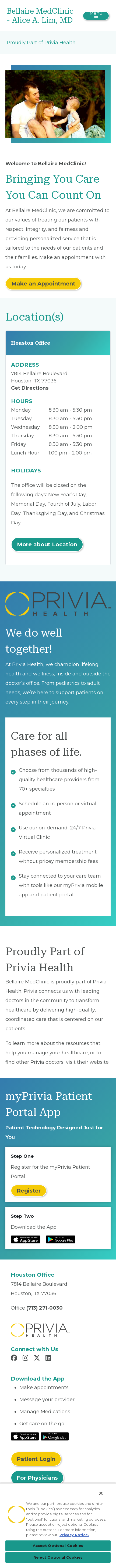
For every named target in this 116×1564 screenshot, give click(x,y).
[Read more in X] (38, 1359)
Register (29, 1190)
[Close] (101, 1493)
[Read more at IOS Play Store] (25, 1239)
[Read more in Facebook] (15, 1359)
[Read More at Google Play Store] (55, 1436)
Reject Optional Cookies (58, 1557)
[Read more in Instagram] (26, 1359)
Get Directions (29, 388)
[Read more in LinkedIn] (49, 1359)
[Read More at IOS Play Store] (25, 1436)
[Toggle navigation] (96, 15)
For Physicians (37, 1478)
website (99, 1062)
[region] (58, 1523)
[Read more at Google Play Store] (60, 1239)
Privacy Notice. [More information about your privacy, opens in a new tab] (74, 1535)
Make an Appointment (43, 283)
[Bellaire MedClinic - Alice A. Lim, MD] (41, 16)
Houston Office (30, 343)
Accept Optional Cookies (58, 1545)
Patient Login (36, 1459)
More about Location (47, 544)
